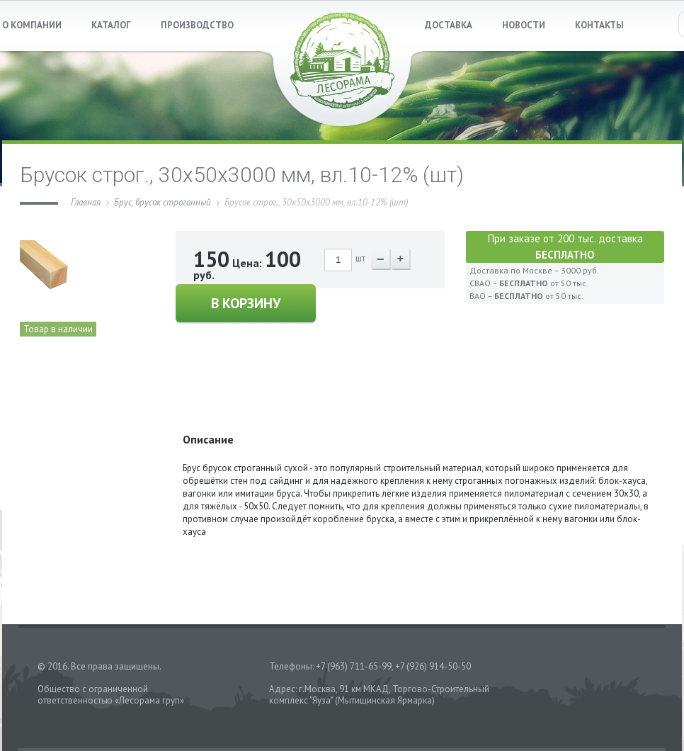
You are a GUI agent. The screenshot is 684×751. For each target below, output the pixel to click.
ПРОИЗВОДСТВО (197, 25)
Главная (86, 202)
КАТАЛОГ (111, 25)
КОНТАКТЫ (599, 25)
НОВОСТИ (523, 25)
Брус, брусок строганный (162, 202)
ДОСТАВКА (448, 25)
